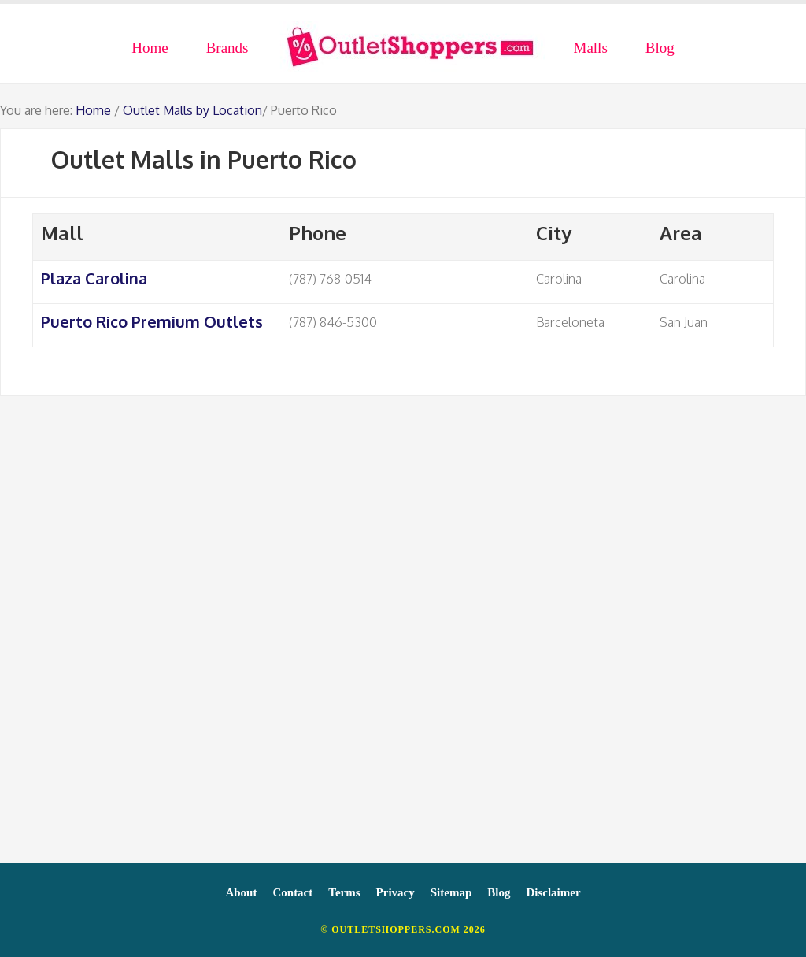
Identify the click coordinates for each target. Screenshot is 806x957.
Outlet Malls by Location (192, 110)
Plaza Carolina (94, 278)
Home (93, 110)
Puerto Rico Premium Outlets (152, 321)
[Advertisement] (403, 637)
